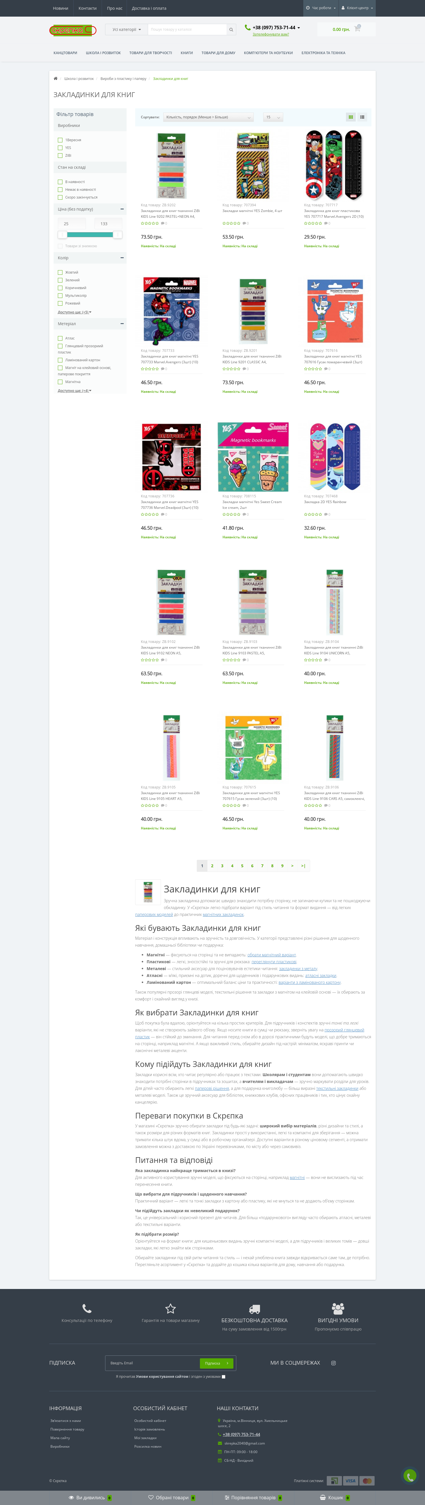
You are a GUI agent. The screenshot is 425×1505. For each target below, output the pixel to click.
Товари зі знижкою (81, 246)
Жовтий (71, 272)
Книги (187, 52)
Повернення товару (67, 1429)
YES (68, 147)
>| (303, 865)
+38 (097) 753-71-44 (239, 1434)
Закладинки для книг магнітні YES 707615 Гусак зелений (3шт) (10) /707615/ (251, 798)
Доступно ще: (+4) (74, 390)
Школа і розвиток (103, 52)
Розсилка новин (148, 1446)
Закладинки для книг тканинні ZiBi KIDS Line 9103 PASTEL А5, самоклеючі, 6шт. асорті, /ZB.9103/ (252, 653)
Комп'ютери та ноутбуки (268, 52)
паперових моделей (154, 914)
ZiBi (68, 155)
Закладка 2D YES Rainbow (325, 501)
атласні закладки (320, 975)
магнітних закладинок (223, 914)
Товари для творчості (150, 52)
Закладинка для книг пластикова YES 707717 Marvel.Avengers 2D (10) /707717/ (334, 216)
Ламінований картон (82, 360)
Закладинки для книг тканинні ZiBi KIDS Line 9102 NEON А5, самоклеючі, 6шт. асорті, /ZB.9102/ (170, 653)
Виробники (60, 1446)
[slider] (62, 235)
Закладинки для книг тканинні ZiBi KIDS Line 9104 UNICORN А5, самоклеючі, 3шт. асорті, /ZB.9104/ (333, 653)
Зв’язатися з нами (65, 1420)
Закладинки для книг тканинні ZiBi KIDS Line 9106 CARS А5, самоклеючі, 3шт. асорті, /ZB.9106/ (334, 798)
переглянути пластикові (273, 961)
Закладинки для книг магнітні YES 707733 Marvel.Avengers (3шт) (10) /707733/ (169, 362)
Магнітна (72, 381)
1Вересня (73, 140)
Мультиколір (76, 295)
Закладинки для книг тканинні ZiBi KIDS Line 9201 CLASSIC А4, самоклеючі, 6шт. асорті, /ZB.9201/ (252, 362)
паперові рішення (212, 1088)
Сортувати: (150, 117)
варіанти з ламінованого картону (310, 982)
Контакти (158, 8)
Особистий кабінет (150, 1420)
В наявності (75, 181)
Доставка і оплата (96, 8)
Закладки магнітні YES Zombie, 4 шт (252, 210)
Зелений (72, 280)
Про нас (60, 8)
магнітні (297, 1177)
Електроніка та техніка (323, 52)
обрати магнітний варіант (271, 954)
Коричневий (75, 287)
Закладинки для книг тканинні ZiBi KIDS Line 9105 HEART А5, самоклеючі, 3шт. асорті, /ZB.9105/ (170, 798)
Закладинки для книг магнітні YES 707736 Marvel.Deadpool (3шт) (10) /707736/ (169, 507)
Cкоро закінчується (81, 197)
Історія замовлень (149, 1429)
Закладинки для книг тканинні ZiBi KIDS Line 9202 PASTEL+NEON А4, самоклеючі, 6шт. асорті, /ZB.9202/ (170, 216)
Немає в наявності (80, 189)
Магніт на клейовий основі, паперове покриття (84, 370)
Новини (131, 8)
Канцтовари (65, 52)
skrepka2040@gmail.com (241, 1443)
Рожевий (72, 303)
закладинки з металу (298, 968)
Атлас (70, 338)
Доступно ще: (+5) (74, 312)
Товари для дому (218, 52)
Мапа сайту (60, 1437)
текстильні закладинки (337, 1088)
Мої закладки (145, 1437)
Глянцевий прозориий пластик (80, 349)
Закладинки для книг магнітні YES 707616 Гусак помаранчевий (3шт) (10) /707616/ (333, 362)
